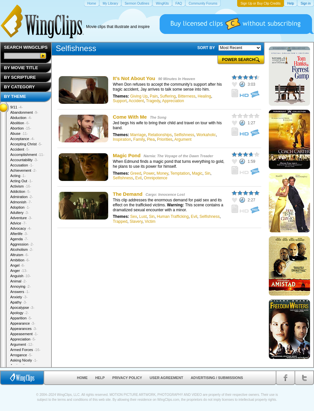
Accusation (21, 165)
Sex (133, 216)
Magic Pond (127, 155)
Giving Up (139, 96)
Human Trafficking (173, 216)
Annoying (20, 286)
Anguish (20, 276)
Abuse (19, 133)
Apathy (18, 302)
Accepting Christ (26, 144)
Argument (183, 139)
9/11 (16, 107)
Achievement (23, 170)
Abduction (21, 118)
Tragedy (153, 101)
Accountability (24, 160)
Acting (18, 176)
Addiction (20, 191)
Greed (135, 173)
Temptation (180, 173)
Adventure (21, 218)
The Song (158, 117)
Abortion (20, 128)
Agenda (19, 239)
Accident (136, 101)
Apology (19, 313)
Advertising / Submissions (217, 378)
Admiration (21, 197)
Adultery (19, 213)
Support (120, 101)
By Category (19, 86)
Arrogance (21, 355)
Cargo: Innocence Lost (165, 194)
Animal (18, 281)
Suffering (168, 96)
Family (138, 139)
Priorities (165, 139)
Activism (20, 186)
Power (148, 173)
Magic (197, 173)
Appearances (23, 329)
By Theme (15, 96)
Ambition (20, 260)
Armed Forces (25, 350)
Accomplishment (27, 155)
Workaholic (206, 134)
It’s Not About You (134, 78)
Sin (207, 173)
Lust (143, 216)
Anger (18, 271)
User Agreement (166, 378)
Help (100, 378)
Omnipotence (155, 178)
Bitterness (186, 96)
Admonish (21, 202)
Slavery (136, 221)
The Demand (127, 194)
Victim (150, 221)
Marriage (138, 134)
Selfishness (184, 134)
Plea (151, 139)
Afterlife (19, 234)
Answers (20, 292)
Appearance (22, 323)
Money (162, 173)
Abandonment (24, 112)
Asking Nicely (24, 360)
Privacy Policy (127, 378)
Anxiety (19, 297)
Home (82, 378)
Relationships (160, 134)
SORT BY (206, 47)
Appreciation (173, 101)
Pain (154, 96)
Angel (17, 265)
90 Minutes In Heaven (176, 79)
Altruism (19, 255)
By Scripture (20, 77)
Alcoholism (21, 249)
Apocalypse (22, 307)
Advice (18, 223)
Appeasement (24, 334)
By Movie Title (21, 67)
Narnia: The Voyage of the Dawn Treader (178, 156)
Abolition (20, 123)
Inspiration (122, 139)
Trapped (120, 221)
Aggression (22, 244)
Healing (204, 96)
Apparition (21, 318)
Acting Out (21, 181)
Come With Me (130, 117)
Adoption (20, 207)
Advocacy (20, 228)
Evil (138, 178)
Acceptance (22, 139)
